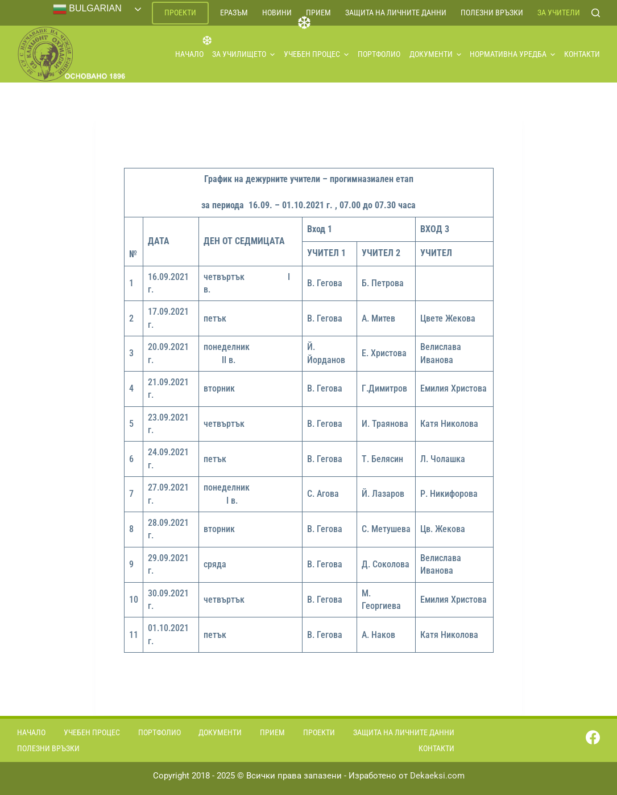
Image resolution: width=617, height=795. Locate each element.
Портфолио (379, 54)
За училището (243, 54)
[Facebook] (593, 737)
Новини (277, 12)
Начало (189, 54)
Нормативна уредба (512, 54)
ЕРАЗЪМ (234, 12)
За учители (558, 12)
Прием (318, 12)
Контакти (582, 54)
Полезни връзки (492, 12)
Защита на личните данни (395, 12)
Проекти (180, 12)
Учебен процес (316, 54)
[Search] (595, 13)
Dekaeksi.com (437, 776)
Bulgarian (87, 9)
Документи (435, 54)
